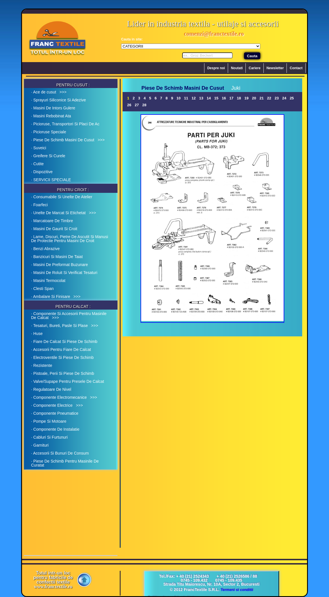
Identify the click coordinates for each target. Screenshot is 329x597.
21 (261, 98)
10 (178, 98)
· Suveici (38, 148)
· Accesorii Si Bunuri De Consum (60, 453)
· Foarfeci (39, 205)
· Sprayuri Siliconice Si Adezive (58, 100)
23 (277, 98)
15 (216, 98)
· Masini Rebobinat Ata (51, 116)
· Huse (36, 334)
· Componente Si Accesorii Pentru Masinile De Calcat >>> (69, 316)
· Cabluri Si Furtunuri (49, 437)
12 (194, 98)
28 (144, 105)
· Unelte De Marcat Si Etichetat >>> (63, 213)
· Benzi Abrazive (45, 249)
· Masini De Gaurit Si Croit (54, 229)
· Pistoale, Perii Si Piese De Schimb (62, 373)
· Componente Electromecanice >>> (64, 397)
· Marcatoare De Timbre (52, 221)
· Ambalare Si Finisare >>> (55, 296)
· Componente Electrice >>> (57, 405)
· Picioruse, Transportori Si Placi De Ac (65, 124)
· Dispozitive (41, 172)
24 (284, 98)
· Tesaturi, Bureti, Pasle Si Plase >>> (64, 326)
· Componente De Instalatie (55, 429)
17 (231, 98)
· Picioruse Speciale (48, 132)
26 (129, 105)
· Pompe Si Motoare (48, 421)
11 (186, 98)
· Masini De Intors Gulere (53, 108)
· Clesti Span (42, 289)
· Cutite (37, 164)
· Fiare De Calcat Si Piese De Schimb (64, 342)
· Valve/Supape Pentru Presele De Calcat (67, 381)
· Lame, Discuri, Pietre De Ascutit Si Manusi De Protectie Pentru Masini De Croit (69, 239)
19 (246, 98)
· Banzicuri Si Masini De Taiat (57, 257)
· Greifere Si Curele (48, 156)
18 (239, 98)
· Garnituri (39, 445)
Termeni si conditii (237, 590)
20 (254, 98)
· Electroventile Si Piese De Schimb (62, 357)
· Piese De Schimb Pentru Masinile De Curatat (65, 463)
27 (137, 105)
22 (269, 98)
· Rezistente (41, 365)
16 (224, 98)
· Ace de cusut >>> (48, 92)
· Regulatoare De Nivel (51, 389)
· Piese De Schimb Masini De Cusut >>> (68, 140)
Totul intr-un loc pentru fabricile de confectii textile (53, 580)
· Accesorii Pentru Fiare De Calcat (61, 349)
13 (201, 98)
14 (209, 98)
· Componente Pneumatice (54, 413)
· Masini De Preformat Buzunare (59, 265)
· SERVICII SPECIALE (51, 180)
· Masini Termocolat (48, 281)
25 (292, 98)
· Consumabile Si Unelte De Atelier (61, 197)
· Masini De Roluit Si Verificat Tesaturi (64, 273)
